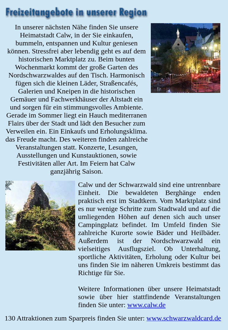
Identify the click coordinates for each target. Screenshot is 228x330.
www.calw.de (146, 305)
